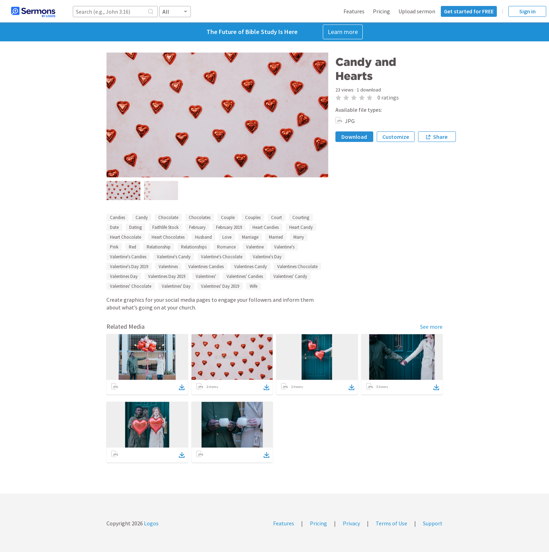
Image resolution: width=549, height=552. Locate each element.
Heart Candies (265, 227)
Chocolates (199, 217)
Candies (117, 217)
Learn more (343, 32)
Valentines (168, 267)
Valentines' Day (176, 286)
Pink (114, 247)
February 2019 (229, 227)
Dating (135, 227)
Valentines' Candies (245, 276)
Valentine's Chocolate (221, 257)
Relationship (159, 247)
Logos (151, 523)
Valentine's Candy (173, 257)
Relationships (194, 247)
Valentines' (206, 276)
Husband (203, 237)
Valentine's (284, 247)
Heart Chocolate (125, 237)
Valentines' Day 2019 (220, 286)
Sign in (527, 11)
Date (114, 227)
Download (354, 136)
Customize (395, 136)
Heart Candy (301, 227)
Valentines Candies (206, 267)
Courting (300, 217)
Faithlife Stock (165, 227)
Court (276, 217)
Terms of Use (391, 523)
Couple (228, 217)
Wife (253, 286)
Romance (226, 247)
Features (353, 11)
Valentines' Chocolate (130, 286)
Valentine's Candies (128, 257)
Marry (298, 237)
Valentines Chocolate (297, 267)
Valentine (255, 247)
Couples (252, 217)
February (197, 227)
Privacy (351, 523)
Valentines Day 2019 (166, 276)
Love (226, 237)
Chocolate (168, 217)
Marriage (250, 237)
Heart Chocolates (168, 237)
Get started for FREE (469, 11)
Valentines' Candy (290, 276)
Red (132, 247)
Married (276, 237)
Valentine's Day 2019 (129, 267)
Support (433, 523)
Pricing (381, 11)
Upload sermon (416, 11)
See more (431, 326)
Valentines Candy (250, 267)
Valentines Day (124, 276)
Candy (141, 217)
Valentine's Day (267, 257)
